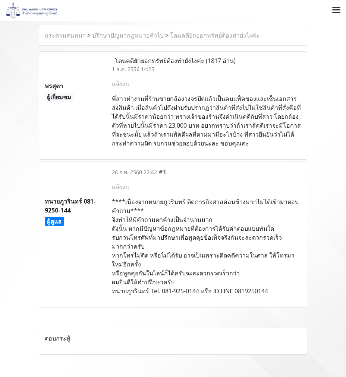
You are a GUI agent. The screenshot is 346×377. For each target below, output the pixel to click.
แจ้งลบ (120, 84)
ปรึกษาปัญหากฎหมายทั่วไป (128, 35)
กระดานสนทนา (65, 35)
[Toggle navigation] (336, 10)
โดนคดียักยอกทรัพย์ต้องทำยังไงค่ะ (215, 35)
